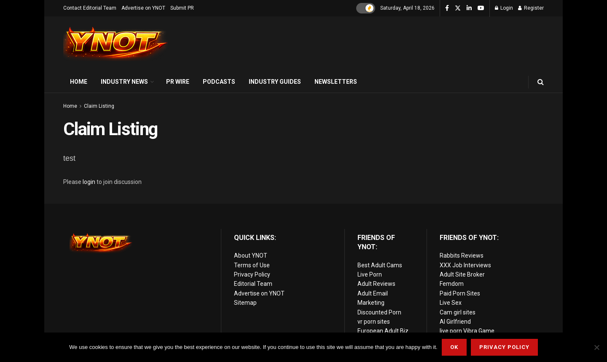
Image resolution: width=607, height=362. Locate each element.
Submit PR (182, 8)
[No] (596, 347)
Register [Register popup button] (531, 8)
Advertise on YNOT (143, 8)
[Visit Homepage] (116, 44)
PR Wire (177, 81)
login (89, 181)
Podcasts (219, 81)
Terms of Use (252, 265)
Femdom (452, 283)
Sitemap (245, 302)
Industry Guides (275, 81)
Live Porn (369, 274)
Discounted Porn (379, 312)
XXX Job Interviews (465, 265)
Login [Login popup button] (504, 8)
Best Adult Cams (379, 265)
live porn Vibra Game (467, 330)
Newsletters (335, 81)
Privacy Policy (252, 274)
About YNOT (250, 255)
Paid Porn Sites (460, 293)
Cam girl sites (457, 312)
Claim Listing (99, 106)
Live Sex (451, 302)
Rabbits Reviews (461, 255)
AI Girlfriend (455, 321)
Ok (454, 347)
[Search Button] (540, 82)
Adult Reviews (376, 283)
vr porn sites (373, 321)
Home (78, 81)
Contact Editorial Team (89, 8)
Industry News (124, 81)
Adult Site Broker (462, 274)
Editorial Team (253, 283)
